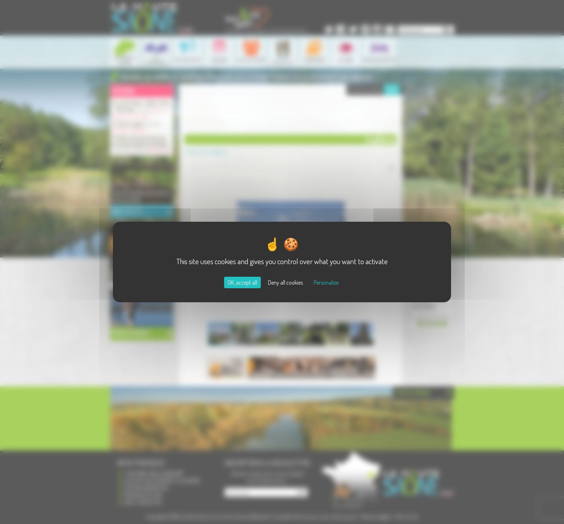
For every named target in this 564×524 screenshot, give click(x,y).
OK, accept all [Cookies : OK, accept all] (242, 282)
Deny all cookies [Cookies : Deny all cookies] (285, 282)
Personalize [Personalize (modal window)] (326, 282)
